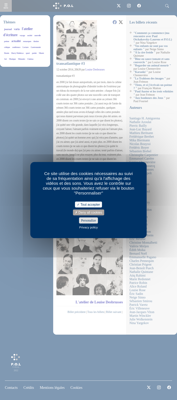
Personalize (88, 220)
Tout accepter (88, 204)
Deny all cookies (88, 212)
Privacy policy (88, 227)
